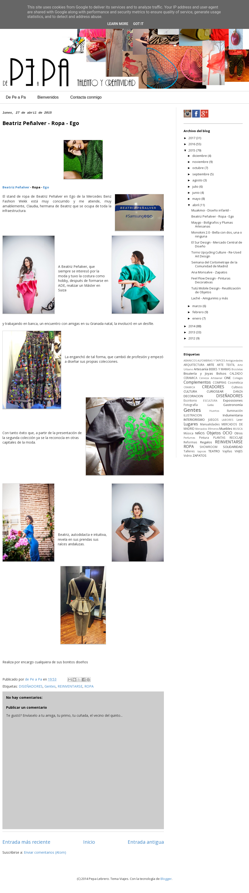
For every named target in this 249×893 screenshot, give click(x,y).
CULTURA (190, 391)
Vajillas (227, 451)
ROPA (89, 686)
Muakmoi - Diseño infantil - (211, 210)
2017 (192, 138)
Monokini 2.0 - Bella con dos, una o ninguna (216, 234)
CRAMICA (189, 387)
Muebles (225, 428)
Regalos (206, 442)
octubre (198, 168)
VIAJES (239, 451)
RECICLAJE (236, 437)
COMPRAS (219, 382)
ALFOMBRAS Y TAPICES (211, 360)
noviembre (200, 162)
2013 (192, 332)
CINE (227, 378)
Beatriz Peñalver (15, 187)
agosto (197, 180)
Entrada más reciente (26, 842)
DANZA (238, 391)
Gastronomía (233, 405)
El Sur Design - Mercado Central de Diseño (216, 244)
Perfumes (189, 437)
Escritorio (190, 400)
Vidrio (188, 455)
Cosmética (235, 382)
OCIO (227, 433)
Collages (238, 378)
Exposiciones (233, 400)
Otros (238, 433)
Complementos (197, 382)
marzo (197, 306)
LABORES (227, 419)
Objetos (214, 433)
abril (196, 205)
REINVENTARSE (70, 686)
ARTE (210, 364)
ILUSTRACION (193, 415)
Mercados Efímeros (206, 428)
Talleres (189, 451)
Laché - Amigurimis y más (209, 298)
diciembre (200, 155)
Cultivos (237, 387)
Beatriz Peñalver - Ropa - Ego (212, 216)
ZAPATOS (199, 455)
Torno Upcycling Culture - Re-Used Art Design (216, 254)
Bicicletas (237, 369)
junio (196, 192)
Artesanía (201, 369)
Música (188, 433)
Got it (138, 24)
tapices (201, 451)
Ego (46, 187)
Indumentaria (233, 415)
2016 (192, 144)
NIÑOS (200, 433)
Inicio (89, 842)
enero (197, 318)
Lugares (191, 424)
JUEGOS (213, 419)
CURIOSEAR (215, 391)
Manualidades (210, 424)
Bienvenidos (48, 97)
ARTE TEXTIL (226, 365)
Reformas (190, 442)
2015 (192, 150)
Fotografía (191, 405)
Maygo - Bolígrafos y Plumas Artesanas (212, 224)
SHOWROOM (208, 447)
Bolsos (221, 373)
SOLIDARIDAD (233, 447)
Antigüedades (234, 360)
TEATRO (214, 451)
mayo (196, 198)
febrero (198, 312)
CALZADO (236, 373)
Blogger (166, 878)
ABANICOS (190, 360)
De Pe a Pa (16, 97)
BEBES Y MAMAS (220, 369)
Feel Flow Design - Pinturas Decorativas (211, 280)
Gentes (50, 686)
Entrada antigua (146, 842)
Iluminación (235, 411)
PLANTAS (219, 437)
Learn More (117, 24)
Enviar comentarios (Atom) (45, 852)
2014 (192, 326)
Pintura (204, 437)
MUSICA (238, 428)
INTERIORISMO (194, 419)
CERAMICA (190, 378)
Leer (240, 419)
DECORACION (193, 396)
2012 (192, 338)
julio (195, 186)
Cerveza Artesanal (210, 378)
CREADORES (213, 386)
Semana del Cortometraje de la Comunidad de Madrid (214, 264)
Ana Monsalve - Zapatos (209, 272)
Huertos (214, 411)
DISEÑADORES (31, 686)
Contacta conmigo (86, 97)
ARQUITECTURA (194, 365)
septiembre (201, 174)
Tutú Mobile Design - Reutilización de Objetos (216, 290)
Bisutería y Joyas (198, 373)
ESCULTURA (210, 400)
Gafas (210, 405)
